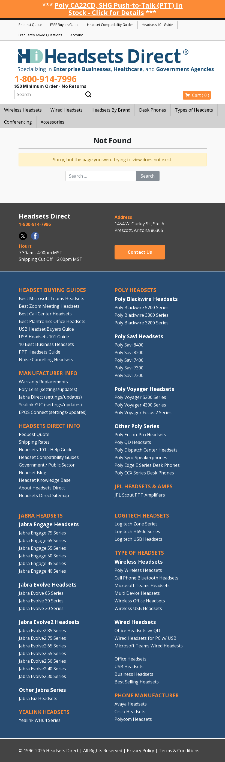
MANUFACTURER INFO (48, 373)
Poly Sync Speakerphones (141, 458)
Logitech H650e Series (137, 531)
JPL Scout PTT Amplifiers (140, 495)
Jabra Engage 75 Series (42, 533)
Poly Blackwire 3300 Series (142, 315)
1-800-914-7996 (45, 79)
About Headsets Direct (42, 488)
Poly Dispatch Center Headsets (146, 450)
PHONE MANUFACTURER (147, 695)
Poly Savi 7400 (129, 360)
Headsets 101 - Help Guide (46, 450)
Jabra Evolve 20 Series (41, 608)
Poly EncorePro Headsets (140, 435)
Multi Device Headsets (137, 593)
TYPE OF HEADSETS (139, 552)
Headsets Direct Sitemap (44, 495)
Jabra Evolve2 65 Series (42, 646)
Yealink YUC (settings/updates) (50, 405)
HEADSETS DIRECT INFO (49, 425)
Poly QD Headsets (133, 442)
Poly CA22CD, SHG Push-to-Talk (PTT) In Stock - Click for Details (118, 9)
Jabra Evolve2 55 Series (42, 653)
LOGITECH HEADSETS (142, 515)
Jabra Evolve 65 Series (41, 593)
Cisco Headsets (130, 712)
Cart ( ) (200, 95)
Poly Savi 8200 (129, 352)
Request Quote (30, 24)
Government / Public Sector (47, 465)
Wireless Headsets (139, 561)
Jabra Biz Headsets (38, 698)
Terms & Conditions (179, 751)
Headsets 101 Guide (157, 24)
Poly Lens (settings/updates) (48, 389)
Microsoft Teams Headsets (142, 585)
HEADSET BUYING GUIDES (52, 290)
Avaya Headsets (131, 704)
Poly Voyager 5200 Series (140, 397)
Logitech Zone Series (136, 524)
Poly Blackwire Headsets (146, 299)
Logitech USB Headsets (138, 539)
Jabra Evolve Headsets (48, 584)
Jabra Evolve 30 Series (41, 601)
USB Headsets (129, 667)
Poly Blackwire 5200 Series (142, 307)
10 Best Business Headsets (46, 344)
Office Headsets (130, 659)
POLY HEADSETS (135, 290)
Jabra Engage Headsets (49, 524)
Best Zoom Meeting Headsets (49, 306)
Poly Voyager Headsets (144, 389)
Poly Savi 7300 (129, 368)
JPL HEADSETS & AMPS (144, 486)
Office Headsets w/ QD (137, 630)
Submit (88, 94)
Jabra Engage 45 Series (42, 563)
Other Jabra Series (42, 690)
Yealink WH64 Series (40, 720)
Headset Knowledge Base (45, 480)
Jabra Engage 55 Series (42, 548)
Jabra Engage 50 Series (42, 556)
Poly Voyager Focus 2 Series (143, 413)
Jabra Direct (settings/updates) (50, 397)
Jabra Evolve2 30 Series (42, 676)
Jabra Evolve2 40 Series (42, 669)
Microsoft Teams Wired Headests (149, 646)
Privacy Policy (140, 751)
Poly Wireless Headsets (138, 570)
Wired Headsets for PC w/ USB (145, 638)
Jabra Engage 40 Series (42, 571)
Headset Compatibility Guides (110, 24)
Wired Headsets (135, 622)
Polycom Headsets (133, 719)
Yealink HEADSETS (44, 712)
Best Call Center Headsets (45, 314)
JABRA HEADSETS (41, 515)
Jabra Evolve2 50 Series (42, 661)
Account (76, 35)
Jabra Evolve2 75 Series (42, 638)
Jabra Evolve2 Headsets (49, 622)
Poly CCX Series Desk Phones (144, 473)
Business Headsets (134, 674)
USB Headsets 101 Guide (44, 337)
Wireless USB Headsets (138, 608)
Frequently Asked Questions (40, 35)
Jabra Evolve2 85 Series (42, 630)
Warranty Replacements (43, 382)
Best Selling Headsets (137, 682)
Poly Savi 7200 (129, 375)
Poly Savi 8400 (129, 345)
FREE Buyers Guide (64, 24)
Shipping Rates (34, 442)
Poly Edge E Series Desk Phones (147, 465)
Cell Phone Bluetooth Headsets (146, 578)
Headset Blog (32, 473)
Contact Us (140, 252)
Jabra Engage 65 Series (42, 540)
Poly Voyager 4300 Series (140, 405)
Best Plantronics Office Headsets (52, 321)
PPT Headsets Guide (39, 352)
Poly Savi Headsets (139, 336)
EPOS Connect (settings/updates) (52, 412)
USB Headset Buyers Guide (46, 329)
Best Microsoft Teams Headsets (51, 298)
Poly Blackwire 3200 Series (142, 323)
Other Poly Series (137, 426)
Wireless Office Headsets (140, 601)
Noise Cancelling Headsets (46, 360)
